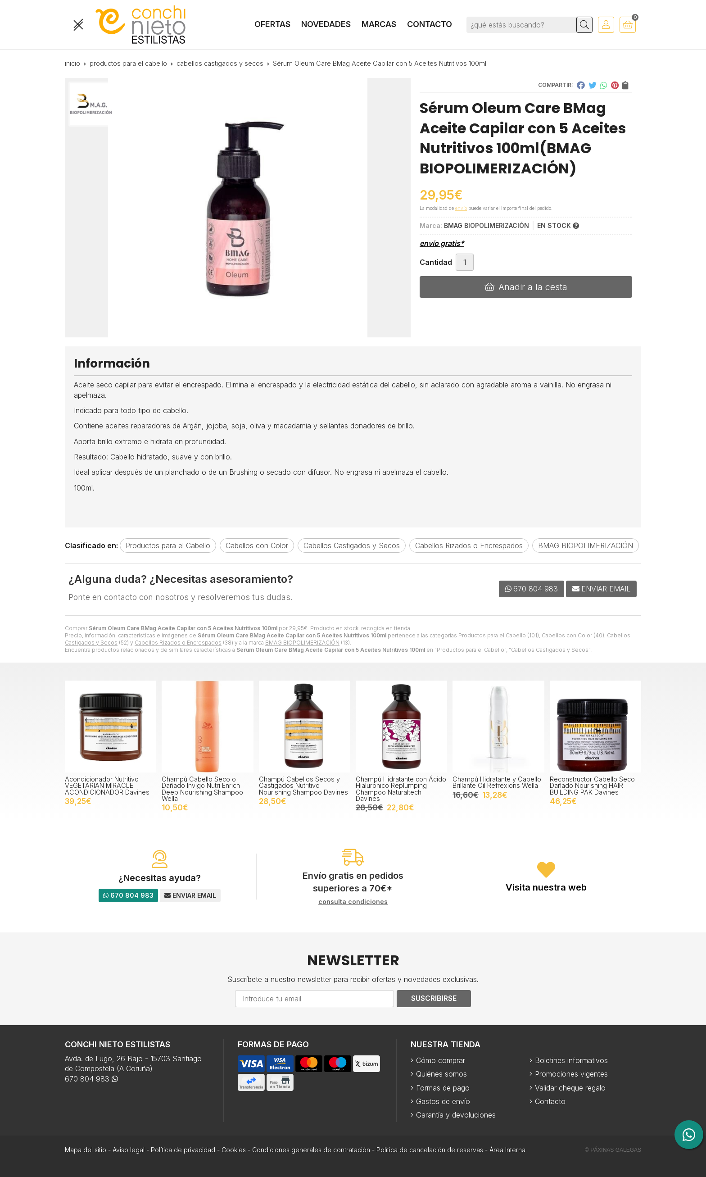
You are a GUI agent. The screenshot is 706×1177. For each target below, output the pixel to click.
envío (461, 208)
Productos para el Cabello (492, 635)
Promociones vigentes (571, 1073)
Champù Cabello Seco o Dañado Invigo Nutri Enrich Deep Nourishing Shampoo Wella (202, 788)
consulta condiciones (353, 901)
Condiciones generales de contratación (311, 1150)
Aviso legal (129, 1150)
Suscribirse (434, 998)
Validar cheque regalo (570, 1087)
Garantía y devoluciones (456, 1114)
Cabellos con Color (567, 635)
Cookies (234, 1150)
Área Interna (507, 1150)
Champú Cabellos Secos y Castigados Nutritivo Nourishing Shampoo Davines (303, 785)
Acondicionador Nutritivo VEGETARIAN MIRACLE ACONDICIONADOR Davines (107, 785)
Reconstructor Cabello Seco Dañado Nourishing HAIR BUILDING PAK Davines (592, 785)
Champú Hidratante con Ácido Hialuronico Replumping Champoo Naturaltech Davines (401, 788)
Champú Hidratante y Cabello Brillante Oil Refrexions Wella (497, 782)
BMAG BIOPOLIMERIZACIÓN (302, 642)
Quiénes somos (441, 1073)
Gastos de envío (443, 1101)
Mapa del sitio (85, 1150)
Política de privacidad (183, 1150)
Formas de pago (443, 1087)
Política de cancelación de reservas (429, 1150)
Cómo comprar (440, 1060)
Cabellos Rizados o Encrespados (178, 642)
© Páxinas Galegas (613, 1150)
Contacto (550, 1101)
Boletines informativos (571, 1060)
